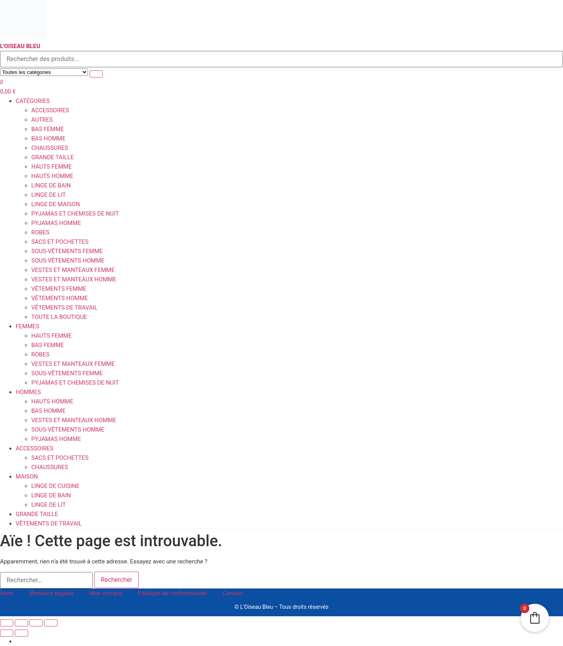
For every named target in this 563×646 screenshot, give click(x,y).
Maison (27, 476)
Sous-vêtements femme (67, 251)
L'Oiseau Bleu (20, 46)
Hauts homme (52, 176)
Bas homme (48, 138)
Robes (40, 232)
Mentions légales (51, 593)
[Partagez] (36, 622)
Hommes (28, 392)
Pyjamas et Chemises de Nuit (75, 213)
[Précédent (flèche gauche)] (6, 633)
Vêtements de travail (64, 307)
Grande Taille (52, 157)
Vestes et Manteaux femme (73, 270)
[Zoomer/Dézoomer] (6, 622)
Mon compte (105, 593)
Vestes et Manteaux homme (73, 279)
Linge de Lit (48, 194)
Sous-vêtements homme (67, 260)
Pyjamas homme (56, 223)
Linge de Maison (55, 204)
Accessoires (50, 110)
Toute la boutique (59, 316)
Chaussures (49, 147)
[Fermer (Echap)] (50, 622)
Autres (42, 119)
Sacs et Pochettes (59, 241)
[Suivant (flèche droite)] (21, 633)
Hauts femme (51, 166)
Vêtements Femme (58, 288)
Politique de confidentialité (172, 593)
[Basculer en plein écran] (21, 622)
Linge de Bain (51, 185)
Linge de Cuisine (55, 485)
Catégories (33, 100)
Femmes (27, 326)
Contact (232, 593)
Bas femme (47, 129)
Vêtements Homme (59, 298)
